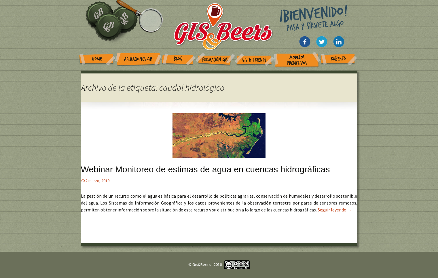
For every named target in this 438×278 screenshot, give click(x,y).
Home (97, 59)
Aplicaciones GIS (138, 59)
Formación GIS (215, 60)
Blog (178, 59)
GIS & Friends (254, 60)
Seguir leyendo (335, 210)
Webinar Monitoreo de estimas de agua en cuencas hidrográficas (205, 169)
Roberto (338, 59)
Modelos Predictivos (297, 60)
